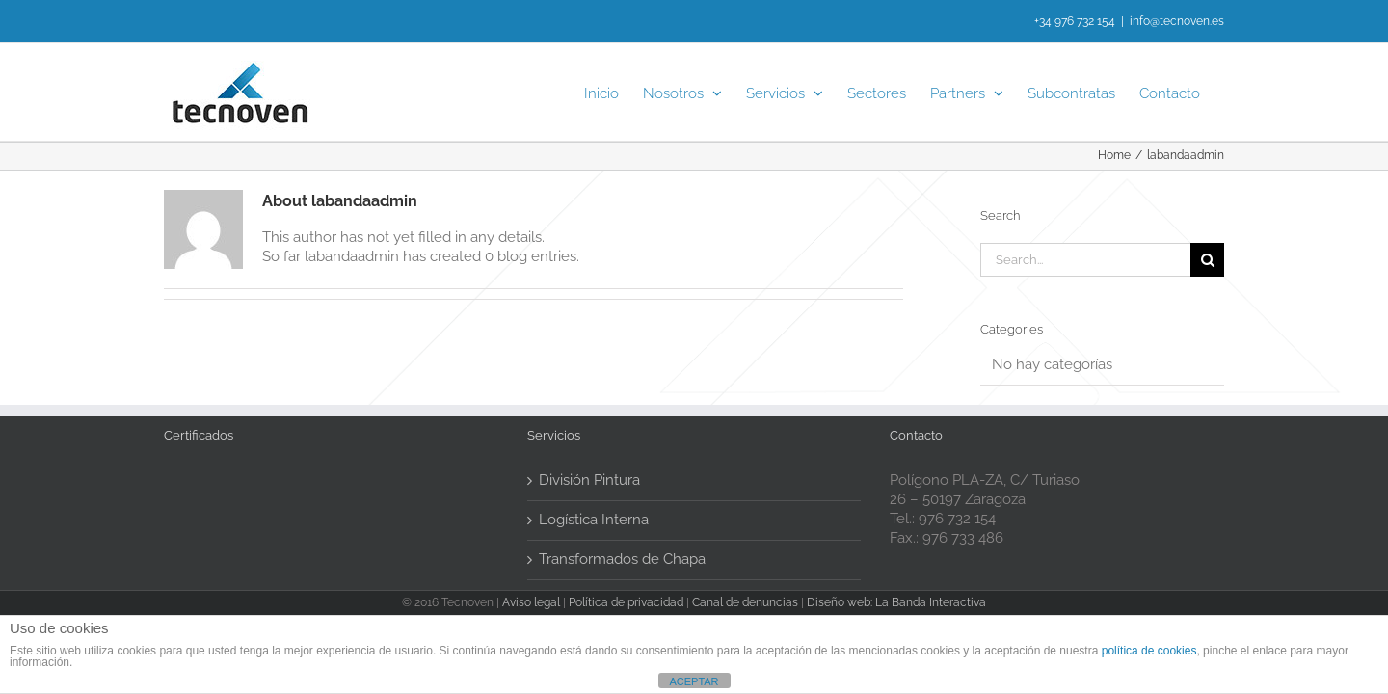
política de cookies (1149, 650)
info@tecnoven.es (1177, 21)
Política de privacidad (626, 602)
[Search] (1207, 260)
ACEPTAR (693, 681)
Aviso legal (531, 602)
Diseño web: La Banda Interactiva (896, 602)
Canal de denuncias (745, 602)
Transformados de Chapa (622, 559)
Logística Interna (594, 519)
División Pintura (589, 480)
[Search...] (1085, 260)
